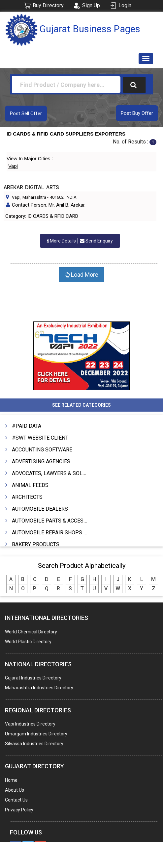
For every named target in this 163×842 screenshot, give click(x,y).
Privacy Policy (19, 809)
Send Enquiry (80, 240)
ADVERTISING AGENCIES (41, 461)
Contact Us (16, 800)
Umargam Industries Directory (36, 733)
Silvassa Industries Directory (34, 743)
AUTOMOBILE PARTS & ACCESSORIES (57, 521)
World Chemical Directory (31, 631)
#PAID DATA (26, 426)
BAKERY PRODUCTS (35, 544)
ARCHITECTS (27, 497)
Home (11, 780)
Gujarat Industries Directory (33, 677)
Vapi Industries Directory (30, 724)
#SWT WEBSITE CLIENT (40, 438)
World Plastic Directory (28, 641)
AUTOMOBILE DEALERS (40, 509)
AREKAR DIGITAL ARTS (31, 187)
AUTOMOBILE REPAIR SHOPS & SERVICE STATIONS (73, 532)
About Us (14, 790)
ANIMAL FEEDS (30, 485)
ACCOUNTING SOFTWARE (42, 450)
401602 (57, 197)
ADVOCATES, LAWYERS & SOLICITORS (57, 473)
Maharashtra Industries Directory (39, 687)
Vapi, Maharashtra (29, 197)
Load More (81, 274)
